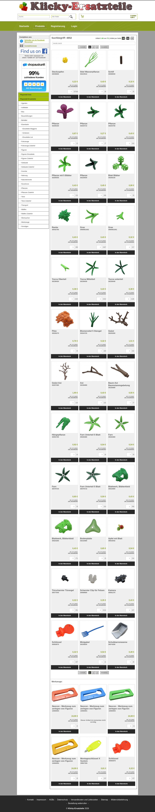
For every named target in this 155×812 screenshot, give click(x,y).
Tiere (23, 197)
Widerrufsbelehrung (119, 800)
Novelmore (25, 184)
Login (74, 26)
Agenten (24, 103)
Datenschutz (62, 800)
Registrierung (58, 26)
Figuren (24, 150)
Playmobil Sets (25, 95)
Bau (22, 112)
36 (123, 38)
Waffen (23, 209)
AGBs (51, 800)
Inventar (24, 171)
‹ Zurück (82, 47)
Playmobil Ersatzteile (28, 99)
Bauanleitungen (26, 116)
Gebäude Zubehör (27, 167)
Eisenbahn (25, 124)
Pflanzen (24, 188)
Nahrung (24, 175)
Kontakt (30, 800)
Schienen (26, 133)
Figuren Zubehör (27, 158)
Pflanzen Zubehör (27, 192)
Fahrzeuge (25, 141)
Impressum (41, 800)
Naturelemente (26, 180)
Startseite (24, 26)
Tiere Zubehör (26, 201)
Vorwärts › (104, 47)
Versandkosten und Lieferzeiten (84, 800)
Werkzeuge (25, 222)
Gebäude (24, 163)
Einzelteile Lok (28, 137)
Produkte (40, 26)
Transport (24, 205)
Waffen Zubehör (27, 214)
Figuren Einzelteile (27, 154)
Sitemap (104, 800)
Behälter (24, 120)
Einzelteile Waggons (30, 129)
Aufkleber (24, 107)
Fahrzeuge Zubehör (28, 146)
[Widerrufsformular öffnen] (77, 803)
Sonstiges (24, 226)
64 (132, 38)
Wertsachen (25, 218)
